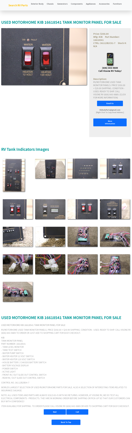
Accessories (104, 3)
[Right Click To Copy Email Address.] (110, 111)
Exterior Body (37, 3)
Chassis (50, 3)
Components (77, 3)
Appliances (91, 3)
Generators (62, 3)
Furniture (117, 3)
